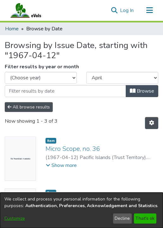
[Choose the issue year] (41, 78)
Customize (14, 218)
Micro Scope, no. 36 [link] (72, 149)
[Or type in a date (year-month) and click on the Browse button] (65, 91)
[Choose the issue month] (122, 78)
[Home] (32, 10)
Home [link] (12, 28)
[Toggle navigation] (149, 10)
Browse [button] (142, 91)
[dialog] (81, 210)
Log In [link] (127, 10)
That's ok (145, 218)
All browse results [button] (29, 107)
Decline (122, 218)
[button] (114, 10)
